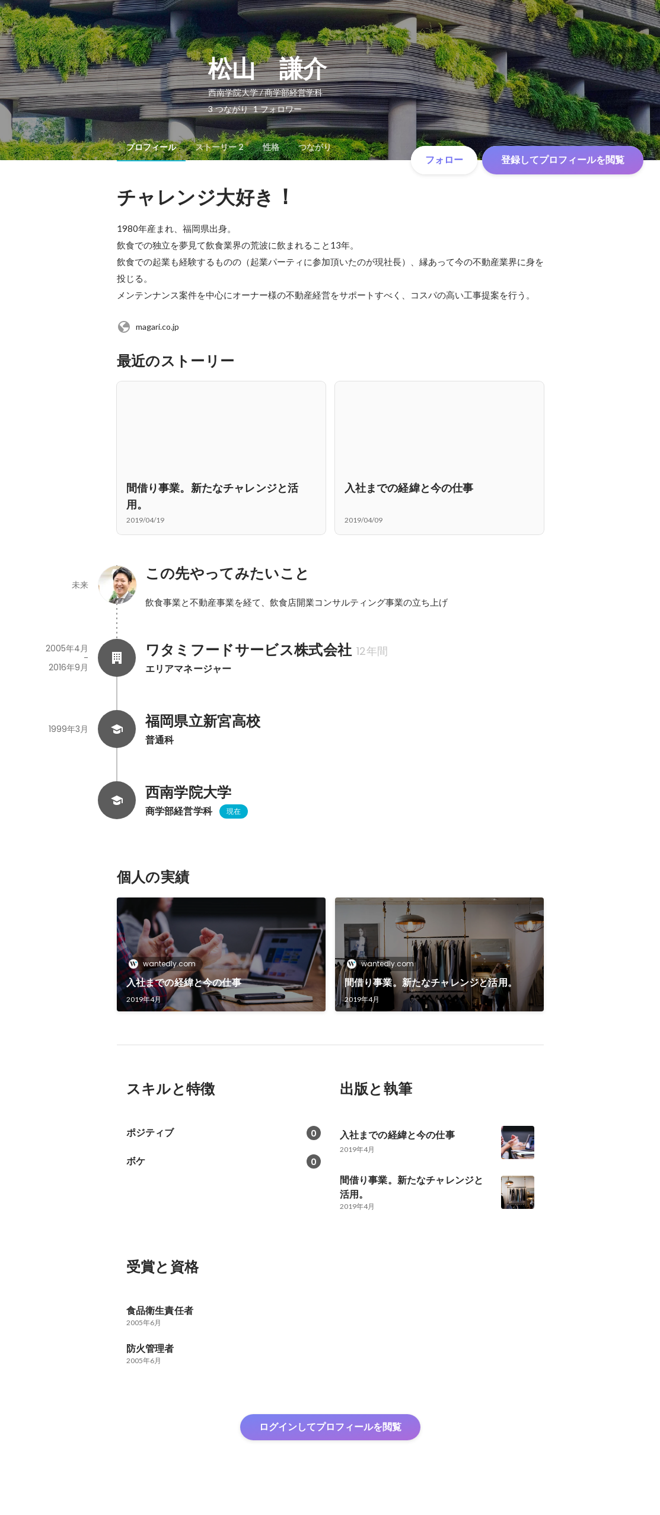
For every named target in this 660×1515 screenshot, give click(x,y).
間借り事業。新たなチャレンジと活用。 (431, 982)
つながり (314, 147)
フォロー (444, 160)
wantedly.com (166, 964)
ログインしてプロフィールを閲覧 (330, 1427)
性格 (271, 147)
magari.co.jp (148, 327)
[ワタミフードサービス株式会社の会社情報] (117, 658)
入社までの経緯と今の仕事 (183, 982)
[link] (221, 954)
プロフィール (151, 147)
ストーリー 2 (219, 147)
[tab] (151, 147)
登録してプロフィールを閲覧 (562, 160)
